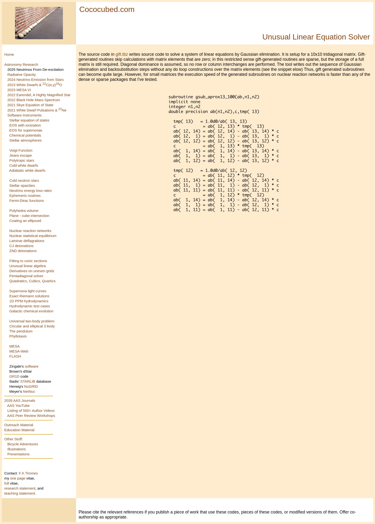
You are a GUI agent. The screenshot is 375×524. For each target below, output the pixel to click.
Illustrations (16, 449)
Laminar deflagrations (26, 241)
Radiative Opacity (21, 74)
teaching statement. (20, 493)
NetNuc (29, 391)
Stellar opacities (22, 185)
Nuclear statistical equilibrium (32, 236)
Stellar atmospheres (25, 140)
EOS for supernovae (25, 130)
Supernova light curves (27, 291)
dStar (27, 371)
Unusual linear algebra (27, 266)
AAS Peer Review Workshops (31, 416)
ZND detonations (23, 251)
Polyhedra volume (24, 211)
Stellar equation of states (29, 120)
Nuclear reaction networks (30, 231)
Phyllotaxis (18, 336)
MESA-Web (18, 351)
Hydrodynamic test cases (29, 306)
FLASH (15, 356)
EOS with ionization (25, 125)
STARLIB (27, 381)
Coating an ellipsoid (25, 221)
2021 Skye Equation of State (30, 105)
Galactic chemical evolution (31, 311)
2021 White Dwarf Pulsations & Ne (36, 110)
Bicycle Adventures (22, 444)
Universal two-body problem (31, 321)
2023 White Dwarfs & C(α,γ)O (34, 85)
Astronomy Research (21, 64)
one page (18, 478)
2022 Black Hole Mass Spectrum (33, 100)
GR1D (14, 376)
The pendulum (21, 331)
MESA (14, 346)
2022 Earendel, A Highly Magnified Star (39, 95)
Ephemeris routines (25, 195)
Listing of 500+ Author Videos (31, 410)
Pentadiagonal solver (26, 276)
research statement (19, 488)
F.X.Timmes (28, 473)
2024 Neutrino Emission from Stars (35, 79)
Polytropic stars (21, 160)
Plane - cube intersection (29, 216)
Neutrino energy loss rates (30, 190)
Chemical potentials (25, 135)
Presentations (18, 454)
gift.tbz (122, 54)
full (7, 483)
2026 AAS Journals (19, 400)
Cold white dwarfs (23, 165)
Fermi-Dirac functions (26, 201)
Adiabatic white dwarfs (27, 170)
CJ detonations (21, 246)
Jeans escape (20, 155)
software (32, 366)
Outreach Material (18, 425)
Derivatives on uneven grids (31, 271)
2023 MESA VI (19, 90)
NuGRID (31, 386)
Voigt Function (20, 150)
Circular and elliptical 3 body (32, 326)
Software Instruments (24, 115)
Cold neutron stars (24, 180)
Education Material (19, 430)
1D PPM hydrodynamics (28, 301)
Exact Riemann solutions (29, 296)
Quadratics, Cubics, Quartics (32, 281)
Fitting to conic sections (28, 261)
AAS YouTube (18, 405)
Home (9, 54)
